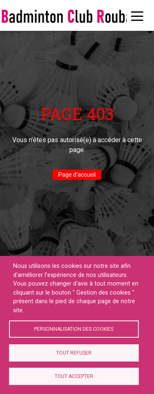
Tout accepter (74, 376)
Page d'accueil (77, 174)
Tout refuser (74, 353)
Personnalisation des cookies (73, 329)
